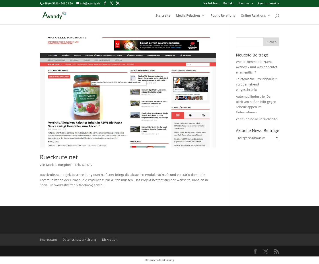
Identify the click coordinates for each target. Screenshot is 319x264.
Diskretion (110, 239)
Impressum (48, 239)
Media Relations (188, 15)
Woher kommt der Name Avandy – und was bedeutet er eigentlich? (256, 67)
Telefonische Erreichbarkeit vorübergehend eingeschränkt (256, 84)
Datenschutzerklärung (79, 239)
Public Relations (223, 15)
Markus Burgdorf (58, 165)
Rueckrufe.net (59, 157)
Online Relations (253, 15)
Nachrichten (211, 3)
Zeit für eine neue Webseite (256, 119)
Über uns (243, 3)
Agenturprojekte (268, 3)
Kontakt (228, 3)
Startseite (163, 15)
